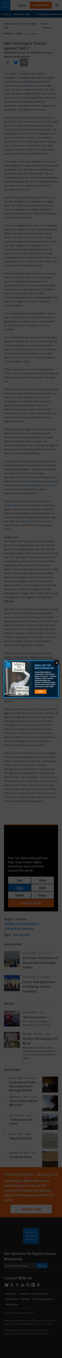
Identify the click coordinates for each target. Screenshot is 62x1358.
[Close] (56, 662)
